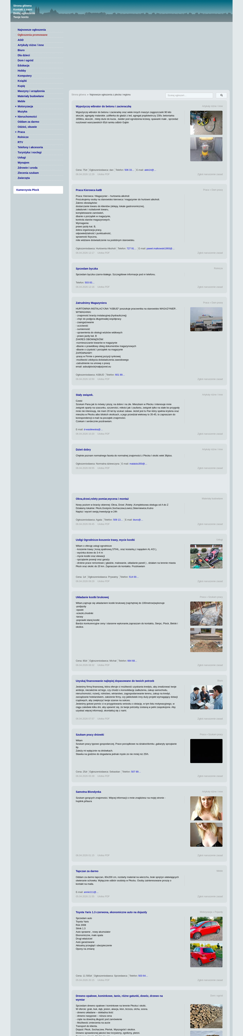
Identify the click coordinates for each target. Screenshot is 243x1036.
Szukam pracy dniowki (90, 734)
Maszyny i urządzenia (31, 91)
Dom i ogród (25, 60)
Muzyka (22, 111)
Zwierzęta (24, 177)
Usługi (22, 157)
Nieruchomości (27, 116)
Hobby (22, 70)
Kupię (21, 85)
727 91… (131, 248)
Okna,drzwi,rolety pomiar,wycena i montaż (102, 498)
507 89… (136, 771)
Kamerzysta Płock (27, 189)
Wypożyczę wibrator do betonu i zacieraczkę (103, 106)
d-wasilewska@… (93, 429)
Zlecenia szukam (28, 172)
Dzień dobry (83, 449)
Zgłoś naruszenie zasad (210, 174)
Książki (22, 80)
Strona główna (22, 5)
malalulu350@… (138, 463)
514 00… (134, 577)
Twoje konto (21, 17)
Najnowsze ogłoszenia (32, 29)
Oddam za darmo (28, 121)
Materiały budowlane (31, 96)
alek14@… (150, 170)
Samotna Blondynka (88, 791)
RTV (20, 142)
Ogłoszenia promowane (32, 34)
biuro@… (138, 519)
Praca (21, 131)
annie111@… (91, 892)
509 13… (118, 519)
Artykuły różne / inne (31, 45)
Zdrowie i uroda (27, 167)
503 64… (143, 975)
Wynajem (23, 162)
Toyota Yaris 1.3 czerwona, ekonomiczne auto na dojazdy (111, 912)
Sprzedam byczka (87, 268)
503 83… (90, 282)
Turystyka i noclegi (30, 152)
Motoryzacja (25, 106)
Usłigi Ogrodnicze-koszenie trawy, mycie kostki (105, 539)
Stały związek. (84, 394)
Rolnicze (23, 137)
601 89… (120, 374)
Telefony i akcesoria (30, 147)
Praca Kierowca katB (89, 190)
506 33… (129, 170)
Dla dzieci (24, 55)
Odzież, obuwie (27, 126)
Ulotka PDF (103, 174)
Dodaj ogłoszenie (24, 13)
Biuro (21, 50)
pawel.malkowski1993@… (161, 248)
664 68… (132, 660)
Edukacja (23, 65)
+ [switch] (16, 106)
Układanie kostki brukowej (92, 597)
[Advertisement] (149, 483)
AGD (21, 39)
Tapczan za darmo (87, 871)
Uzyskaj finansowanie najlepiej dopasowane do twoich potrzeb (115, 680)
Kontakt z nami (22, 9)
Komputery (25, 75)
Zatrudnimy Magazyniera (91, 302)
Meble (21, 101)
